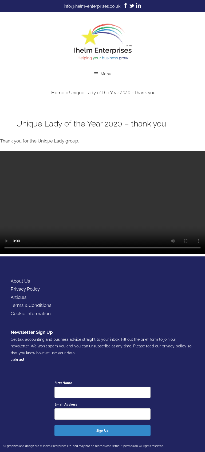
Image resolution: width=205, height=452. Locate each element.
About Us (20, 281)
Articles (18, 297)
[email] (102, 414)
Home (57, 92)
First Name (63, 382)
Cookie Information (31, 313)
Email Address (65, 404)
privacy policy (174, 346)
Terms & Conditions (31, 305)
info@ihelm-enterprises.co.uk (92, 6)
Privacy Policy (25, 289)
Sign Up (102, 430)
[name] (102, 392)
